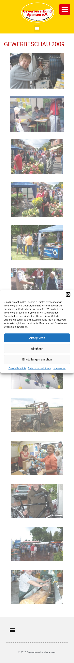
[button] (68, 294)
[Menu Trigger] (64, 9)
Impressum (59, 368)
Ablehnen (37, 348)
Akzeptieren (37, 338)
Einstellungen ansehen (37, 359)
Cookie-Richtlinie (17, 368)
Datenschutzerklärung (40, 368)
